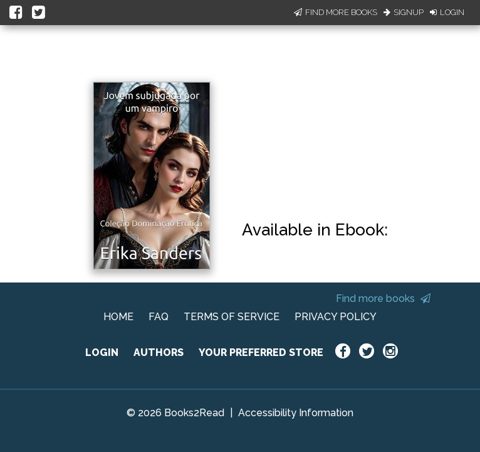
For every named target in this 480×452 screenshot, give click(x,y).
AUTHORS (158, 352)
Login (447, 12)
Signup (403, 12)
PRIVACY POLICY (336, 317)
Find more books (383, 298)
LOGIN (101, 352)
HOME (118, 317)
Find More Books (335, 12)
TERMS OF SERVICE (231, 317)
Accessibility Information (295, 413)
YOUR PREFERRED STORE (261, 352)
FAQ (159, 317)
